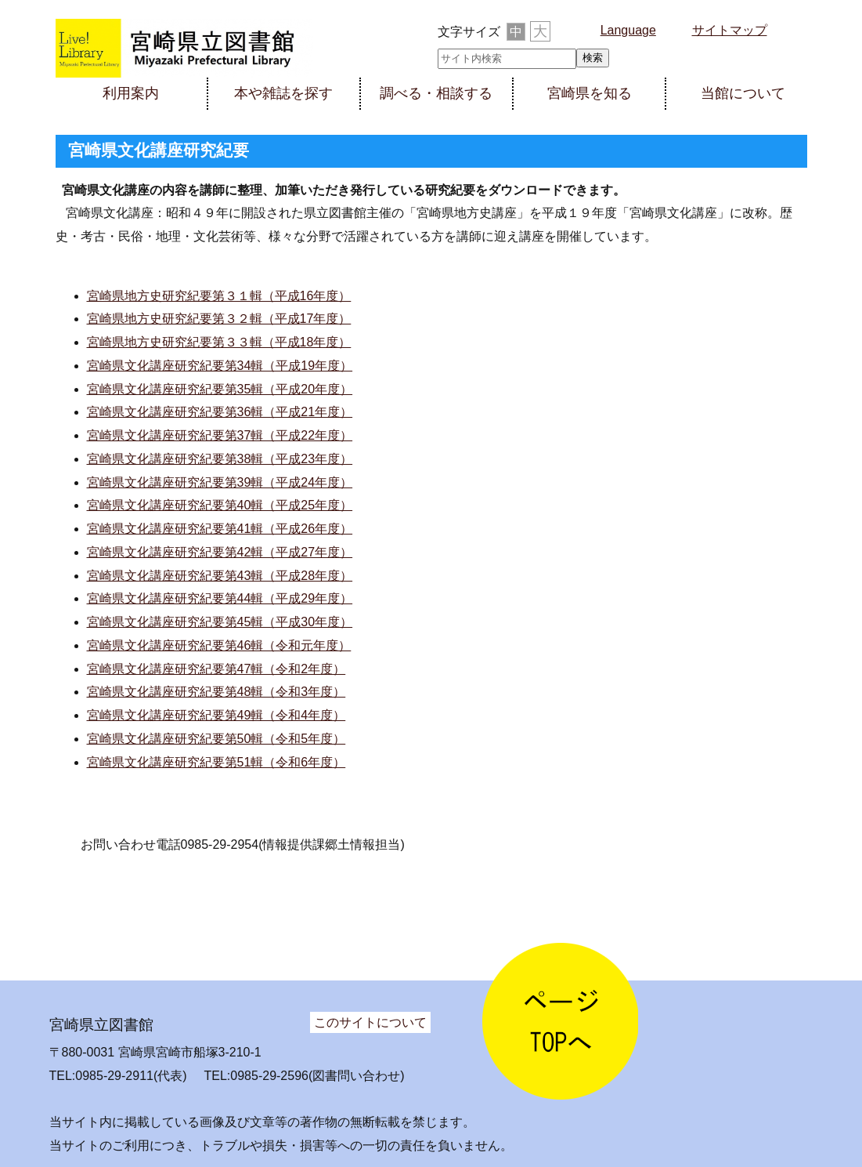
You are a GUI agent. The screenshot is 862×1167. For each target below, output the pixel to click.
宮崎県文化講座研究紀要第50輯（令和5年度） (216, 738)
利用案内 (131, 93)
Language (628, 30)
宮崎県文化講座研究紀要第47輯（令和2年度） (216, 669)
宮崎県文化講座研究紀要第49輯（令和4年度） (216, 715)
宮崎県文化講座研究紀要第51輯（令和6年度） (216, 762)
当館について (743, 93)
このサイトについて (370, 1022)
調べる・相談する (436, 93)
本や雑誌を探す (283, 93)
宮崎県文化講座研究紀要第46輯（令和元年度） (219, 645)
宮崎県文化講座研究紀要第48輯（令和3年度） (216, 691)
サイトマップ (729, 30)
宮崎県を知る (589, 93)
